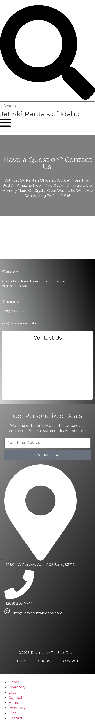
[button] (47, 53)
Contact (15, 698)
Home (14, 682)
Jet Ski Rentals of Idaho (39, 114)
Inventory (17, 687)
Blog (13, 692)
